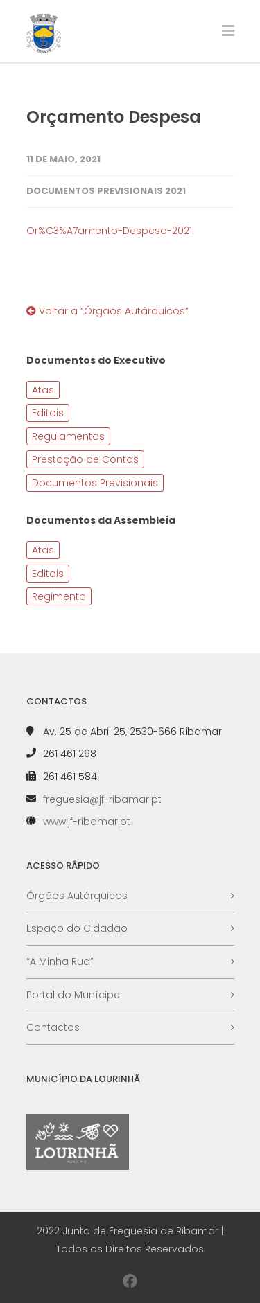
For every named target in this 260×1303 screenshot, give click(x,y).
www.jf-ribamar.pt (86, 821)
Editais (48, 413)
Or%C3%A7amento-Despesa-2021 (109, 231)
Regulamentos (68, 436)
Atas (43, 390)
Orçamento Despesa (113, 116)
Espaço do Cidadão (77, 928)
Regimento (59, 596)
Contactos (53, 1027)
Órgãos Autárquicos (77, 896)
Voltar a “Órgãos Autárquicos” (107, 311)
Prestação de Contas (85, 459)
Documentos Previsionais (95, 483)
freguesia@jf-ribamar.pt (102, 799)
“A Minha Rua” (60, 961)
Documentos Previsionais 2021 (106, 190)
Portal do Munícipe (73, 995)
